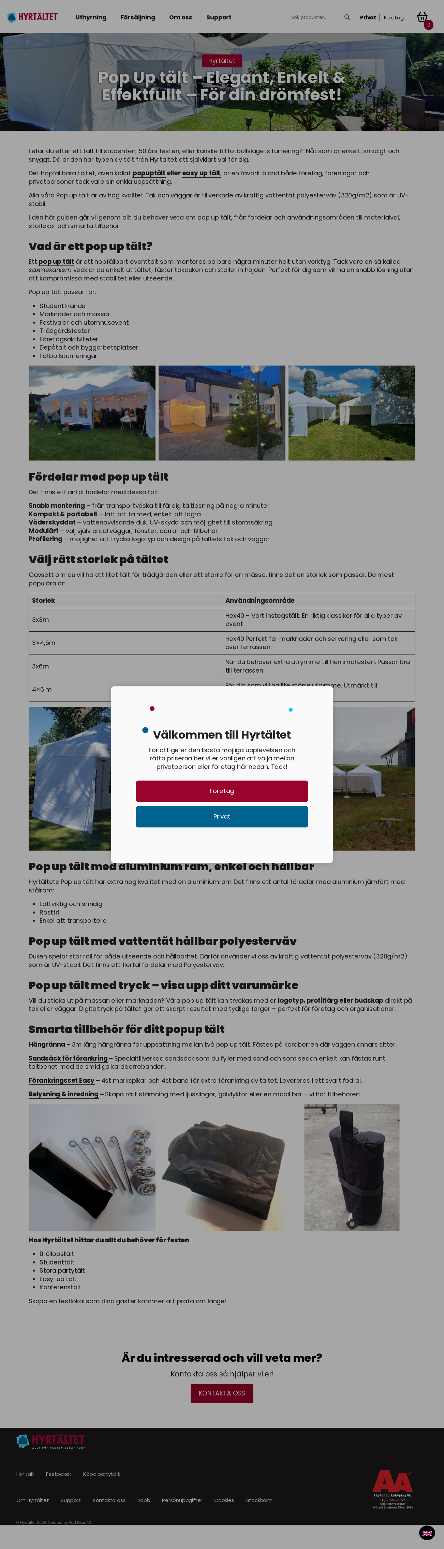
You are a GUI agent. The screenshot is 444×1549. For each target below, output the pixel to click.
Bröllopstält (57, 1254)
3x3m (40, 620)
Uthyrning (91, 17)
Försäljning (138, 17)
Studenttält (57, 1262)
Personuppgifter (182, 1500)
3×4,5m (44, 643)
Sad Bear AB (80, 1522)
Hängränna (47, 1044)
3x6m (40, 666)
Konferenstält (60, 1287)
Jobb (143, 1500)
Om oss (180, 17)
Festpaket (58, 1474)
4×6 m (42, 689)
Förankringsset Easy (61, 1081)
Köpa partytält (101, 1474)
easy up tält (201, 173)
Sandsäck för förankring (68, 1058)
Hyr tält (25, 1474)
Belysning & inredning (64, 1094)
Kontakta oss (222, 1393)
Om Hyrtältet (32, 1500)
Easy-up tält (58, 1279)
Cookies (224, 1500)
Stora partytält (62, 1270)
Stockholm (259, 1500)
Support (219, 17)
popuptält (149, 173)
